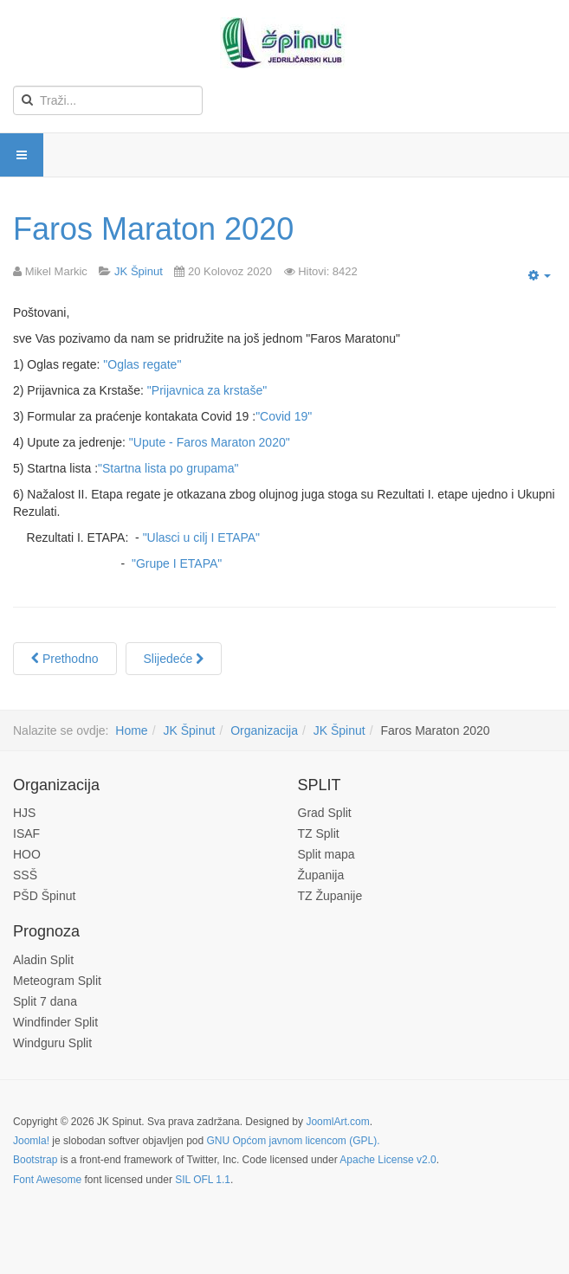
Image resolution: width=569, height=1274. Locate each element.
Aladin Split (43, 960)
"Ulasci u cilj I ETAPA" (201, 537)
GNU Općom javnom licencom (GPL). (292, 1141)
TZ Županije (330, 896)
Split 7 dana (45, 1001)
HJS (24, 813)
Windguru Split (52, 1043)
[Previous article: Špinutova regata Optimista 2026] (65, 658)
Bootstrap (35, 1160)
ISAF (26, 833)
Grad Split (325, 813)
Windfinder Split (55, 1022)
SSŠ (25, 875)
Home (131, 730)
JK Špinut (189, 730)
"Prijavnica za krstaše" (207, 390)
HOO (27, 854)
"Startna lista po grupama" (168, 468)
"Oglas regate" (142, 364)
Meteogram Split (57, 981)
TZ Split (318, 833)
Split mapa (326, 854)
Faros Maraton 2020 (153, 229)
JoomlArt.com (337, 1122)
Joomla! (31, 1141)
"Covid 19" (283, 416)
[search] (108, 100)
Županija (321, 875)
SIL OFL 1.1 (202, 1180)
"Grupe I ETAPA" (177, 563)
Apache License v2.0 (387, 1160)
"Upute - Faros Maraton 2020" (209, 442)
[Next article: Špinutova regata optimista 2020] (174, 658)
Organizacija (264, 730)
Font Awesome (47, 1180)
